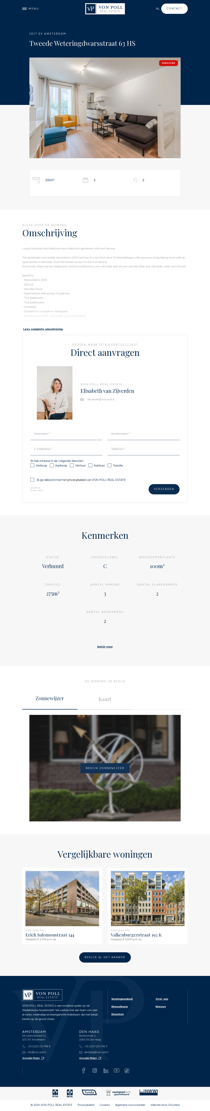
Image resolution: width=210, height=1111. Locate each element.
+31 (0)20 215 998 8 (36, 1047)
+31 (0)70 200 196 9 (93, 1047)
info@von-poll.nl (34, 1053)
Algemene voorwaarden (130, 1106)
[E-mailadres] (66, 456)
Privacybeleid (86, 1106)
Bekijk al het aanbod (105, 958)
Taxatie (115, 472)
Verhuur (78, 472)
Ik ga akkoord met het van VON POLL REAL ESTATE (78, 487)
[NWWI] (149, 1094)
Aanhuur (96, 472)
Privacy (33, 497)
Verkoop (38, 472)
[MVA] (70, 1094)
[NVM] (55, 1094)
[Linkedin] (106, 1071)
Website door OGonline (165, 1106)
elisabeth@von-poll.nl (101, 406)
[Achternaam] (144, 440)
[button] (51, 160)
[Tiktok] (127, 1071)
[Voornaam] (66, 440)
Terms (40, 497)
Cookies (105, 1106)
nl (158, 8)
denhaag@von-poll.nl (94, 1053)
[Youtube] (116, 1071)
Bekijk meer (105, 647)
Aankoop (58, 472)
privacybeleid (76, 487)
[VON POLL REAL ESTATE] (105, 9)
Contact (174, 8)
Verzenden (164, 496)
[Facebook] (83, 1071)
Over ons (162, 1000)
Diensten (117, 1015)
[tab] (49, 706)
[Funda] (89, 1094)
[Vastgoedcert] (118, 1094)
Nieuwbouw (119, 1007)
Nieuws (161, 1007)
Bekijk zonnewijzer (105, 775)
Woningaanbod (122, 1000)
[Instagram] (95, 1071)
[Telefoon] (144, 456)
